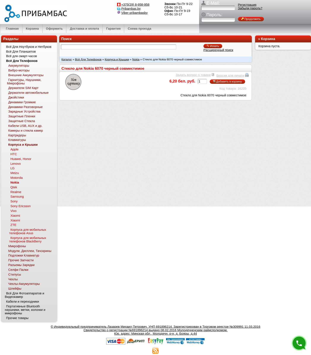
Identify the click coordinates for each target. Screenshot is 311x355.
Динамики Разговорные (25, 107)
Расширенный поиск (218, 50)
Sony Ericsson (20, 206)
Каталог (67, 59)
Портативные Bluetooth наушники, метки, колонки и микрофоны (25, 310)
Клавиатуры (17, 140)
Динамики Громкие (22, 102)
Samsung (17, 196)
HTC (13, 154)
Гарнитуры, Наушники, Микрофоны (24, 81)
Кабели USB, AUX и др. (25, 125)
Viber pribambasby (134, 13)
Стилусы (14, 274)
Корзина (268, 39)
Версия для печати (230, 75)
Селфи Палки (18, 269)
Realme (15, 192)
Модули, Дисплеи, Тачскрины (29, 251)
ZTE (13, 225)
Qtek (13, 187)
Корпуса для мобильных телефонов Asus (27, 231)
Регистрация (247, 4)
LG (12, 168)
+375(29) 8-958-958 (135, 4)
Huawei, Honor (20, 159)
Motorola (16, 177)
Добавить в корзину (227, 81)
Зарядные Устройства (24, 111)
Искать (213, 46)
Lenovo (15, 163)
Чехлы (13, 279)
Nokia (136, 59)
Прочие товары (17, 318)
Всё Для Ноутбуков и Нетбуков (28, 46)
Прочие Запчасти (21, 260)
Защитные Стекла (21, 121)
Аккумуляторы (18, 65)
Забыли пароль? (250, 8)
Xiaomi (15, 215)
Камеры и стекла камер (25, 130)
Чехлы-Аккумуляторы (24, 284)
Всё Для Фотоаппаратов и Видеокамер (24, 295)
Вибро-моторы (19, 70)
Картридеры (17, 135)
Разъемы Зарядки (21, 265)
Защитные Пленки (21, 116)
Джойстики (16, 97)
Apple (14, 149)
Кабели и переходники (22, 301)
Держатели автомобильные (28, 92)
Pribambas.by (131, 8)
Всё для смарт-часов (21, 56)
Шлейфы (14, 288)
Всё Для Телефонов (88, 59)
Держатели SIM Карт (23, 88)
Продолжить (251, 19)
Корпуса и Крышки (117, 59)
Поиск (66, 39)
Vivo (13, 211)
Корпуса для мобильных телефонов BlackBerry (27, 239)
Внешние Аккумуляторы (25, 75)
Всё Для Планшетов (21, 51)
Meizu (14, 173)
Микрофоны (17, 246)
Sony (13, 201)
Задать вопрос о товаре (193, 75)
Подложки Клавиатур (23, 255)
